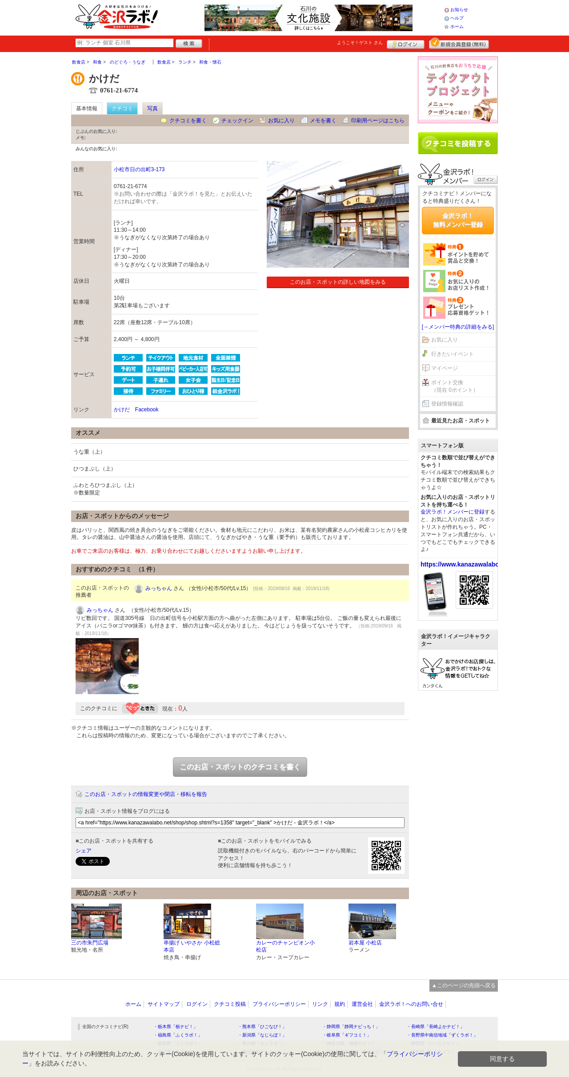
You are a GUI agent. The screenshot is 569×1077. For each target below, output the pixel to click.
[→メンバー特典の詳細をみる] (458, 327)
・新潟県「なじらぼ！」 (262, 1035)
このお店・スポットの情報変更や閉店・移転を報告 (145, 794)
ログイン (406, 43)
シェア (84, 851)
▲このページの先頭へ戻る (464, 985)
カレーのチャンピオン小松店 (285, 946)
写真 (152, 108)
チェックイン (237, 120)
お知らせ (459, 9)
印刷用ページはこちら (378, 120)
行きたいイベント (452, 354)
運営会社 (362, 1004)
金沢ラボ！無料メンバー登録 (458, 220)
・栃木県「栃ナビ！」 (175, 1026)
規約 (339, 1004)
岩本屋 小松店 (365, 943)
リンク (320, 1004)
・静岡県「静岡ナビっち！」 (351, 1026)
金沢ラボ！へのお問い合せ (411, 1004)
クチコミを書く (188, 120)
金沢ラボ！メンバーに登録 (453, 512)
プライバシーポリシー (279, 1004)
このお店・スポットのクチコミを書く (240, 767)
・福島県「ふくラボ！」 (177, 1035)
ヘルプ (457, 18)
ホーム (457, 26)
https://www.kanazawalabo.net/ (466, 564)
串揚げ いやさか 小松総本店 (192, 946)
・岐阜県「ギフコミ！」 (346, 1035)
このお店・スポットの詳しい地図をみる (338, 282)
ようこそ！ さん (360, 42)
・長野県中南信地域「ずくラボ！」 (442, 1035)
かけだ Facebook (136, 409)
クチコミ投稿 (230, 1004)
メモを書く (323, 120)
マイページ (444, 368)
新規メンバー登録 (459, 43)
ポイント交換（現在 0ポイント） (454, 386)
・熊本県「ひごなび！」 (262, 1026)
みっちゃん (158, 588)
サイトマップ (164, 1004)
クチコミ (122, 108)
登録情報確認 (447, 404)
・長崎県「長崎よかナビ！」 (436, 1026)
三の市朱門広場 (89, 943)
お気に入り (281, 120)
